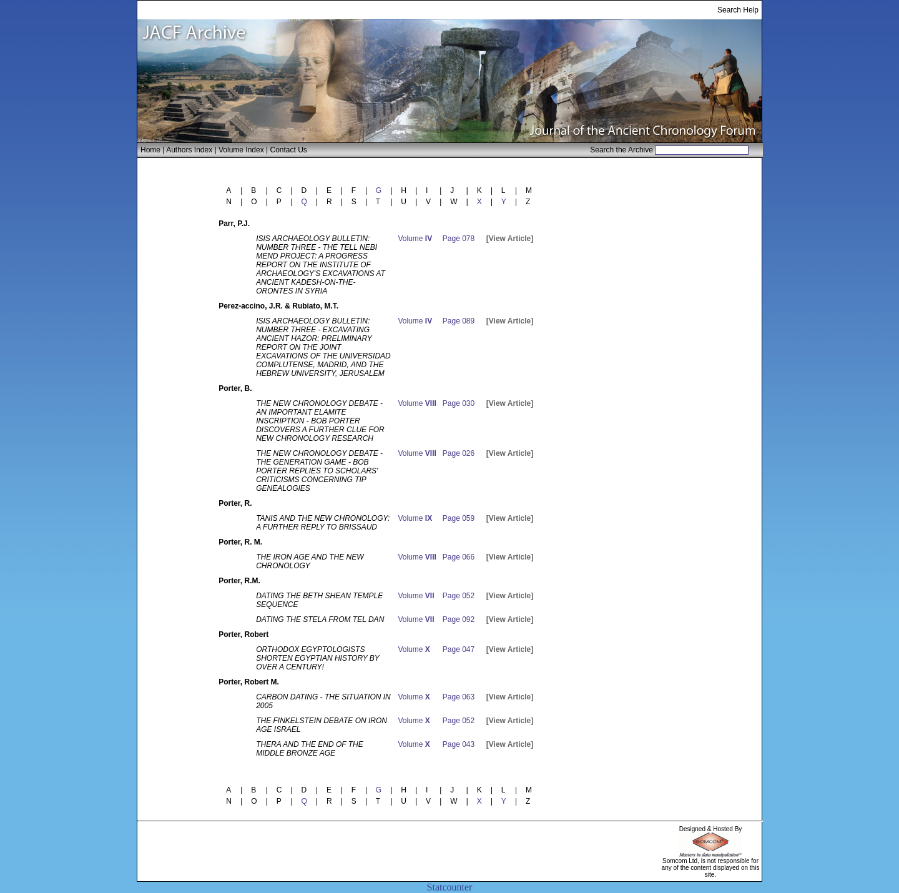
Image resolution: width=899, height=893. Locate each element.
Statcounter (450, 887)
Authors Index (189, 150)
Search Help (738, 10)
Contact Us (288, 150)
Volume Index (241, 150)
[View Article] (509, 238)
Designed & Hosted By (710, 829)
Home (150, 150)
